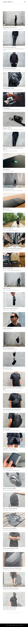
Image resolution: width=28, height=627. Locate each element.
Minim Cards (6, 209)
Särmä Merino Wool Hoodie (10, 27)
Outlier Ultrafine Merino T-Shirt (10, 548)
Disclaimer (13, 625)
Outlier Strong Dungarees (9, 47)
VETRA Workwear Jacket (9, 68)
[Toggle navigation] (13, 2)
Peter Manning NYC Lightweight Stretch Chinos (13, 148)
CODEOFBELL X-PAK (8, 88)
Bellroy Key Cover (7, 368)
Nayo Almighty (6, 429)
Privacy (17, 625)
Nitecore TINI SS (7, 128)
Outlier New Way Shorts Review (11, 588)
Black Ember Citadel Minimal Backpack (13, 248)
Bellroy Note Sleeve (8, 468)
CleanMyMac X (7, 108)
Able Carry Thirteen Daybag (10, 508)
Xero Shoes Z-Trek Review (9, 528)
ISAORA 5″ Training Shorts (9, 449)
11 (13, 612)
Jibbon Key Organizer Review (10, 308)
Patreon (7, 625)
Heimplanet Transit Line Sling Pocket (12, 568)
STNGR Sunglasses (8, 328)
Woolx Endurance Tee (8, 189)
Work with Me (20, 625)
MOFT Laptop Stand (8, 268)
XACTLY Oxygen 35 (8, 229)
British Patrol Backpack (9, 348)
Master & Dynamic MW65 (9, 488)
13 (17, 612)
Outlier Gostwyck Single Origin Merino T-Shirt (13, 388)
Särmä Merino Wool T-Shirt (9, 608)
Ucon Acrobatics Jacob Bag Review (12, 409)
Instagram (10, 625)
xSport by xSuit (7, 288)
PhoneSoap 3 (6, 169)
